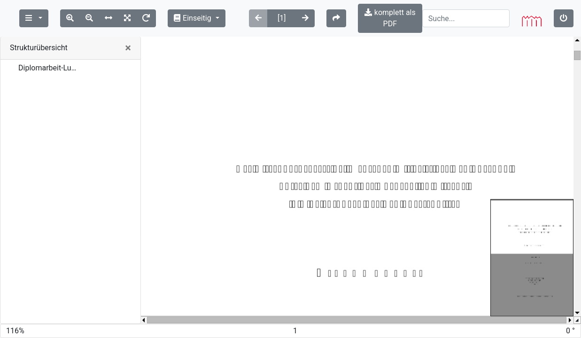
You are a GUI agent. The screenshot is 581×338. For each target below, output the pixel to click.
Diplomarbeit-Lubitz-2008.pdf (48, 56)
